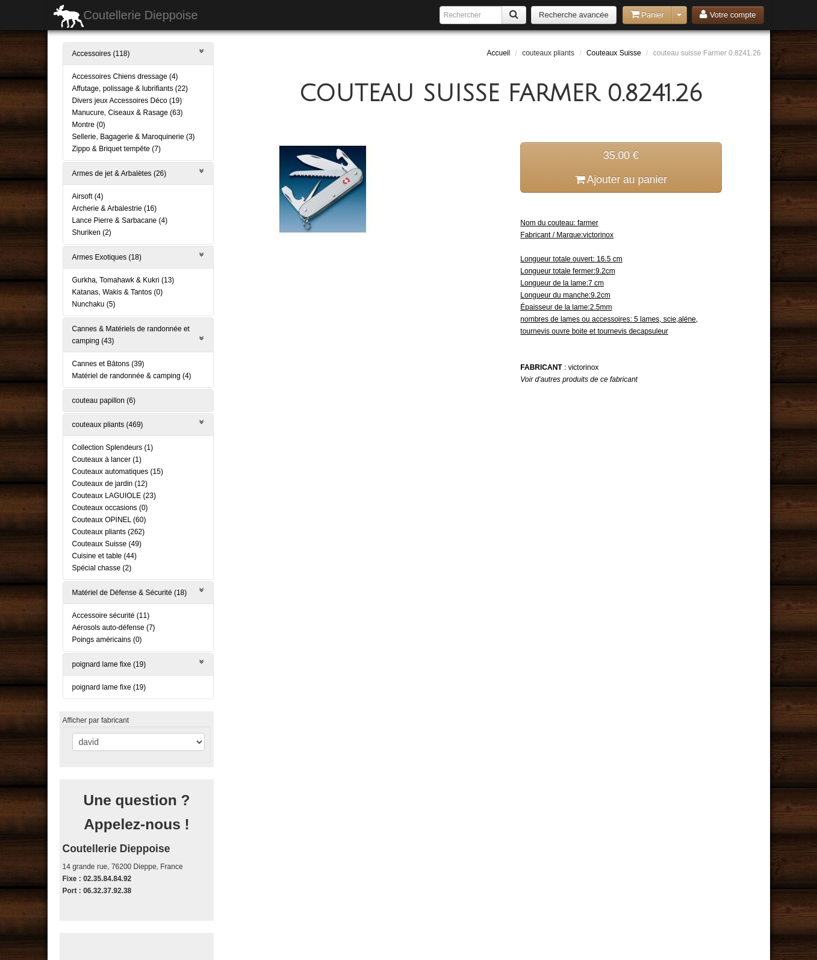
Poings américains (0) (107, 639)
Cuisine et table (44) (104, 556)
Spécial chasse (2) (102, 568)
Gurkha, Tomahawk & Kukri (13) (123, 280)
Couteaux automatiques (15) (117, 471)
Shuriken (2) (91, 232)
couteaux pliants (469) (138, 424)
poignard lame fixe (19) (138, 663)
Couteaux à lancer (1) (106, 459)
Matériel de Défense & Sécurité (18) (138, 592)
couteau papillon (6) (103, 400)
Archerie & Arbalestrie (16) (114, 208)
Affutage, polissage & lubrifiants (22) (130, 88)
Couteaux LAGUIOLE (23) (114, 495)
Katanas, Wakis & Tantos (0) (117, 292)
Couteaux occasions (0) (110, 507)
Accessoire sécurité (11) (111, 615)
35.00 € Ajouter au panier (621, 167)
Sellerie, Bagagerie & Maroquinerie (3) (133, 136)
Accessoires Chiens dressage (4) (125, 76)
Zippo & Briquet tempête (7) (116, 149)
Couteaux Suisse (613, 53)
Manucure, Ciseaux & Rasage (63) (127, 112)
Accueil (498, 53)
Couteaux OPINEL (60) (109, 520)
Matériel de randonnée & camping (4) (131, 376)
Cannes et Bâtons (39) (108, 364)
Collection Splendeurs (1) (113, 447)
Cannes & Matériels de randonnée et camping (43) (138, 335)
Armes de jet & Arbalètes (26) (138, 172)
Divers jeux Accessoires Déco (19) (127, 100)
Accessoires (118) (138, 53)
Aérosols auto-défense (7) (113, 627)
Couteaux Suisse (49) (106, 544)
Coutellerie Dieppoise (126, 16)
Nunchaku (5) (94, 304)
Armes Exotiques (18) (138, 256)
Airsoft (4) (88, 196)
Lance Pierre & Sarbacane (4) (120, 220)
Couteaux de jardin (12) (110, 483)
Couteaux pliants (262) (108, 532)
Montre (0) (88, 124)
